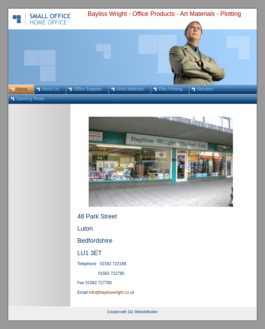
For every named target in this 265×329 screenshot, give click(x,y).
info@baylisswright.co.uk (111, 292)
